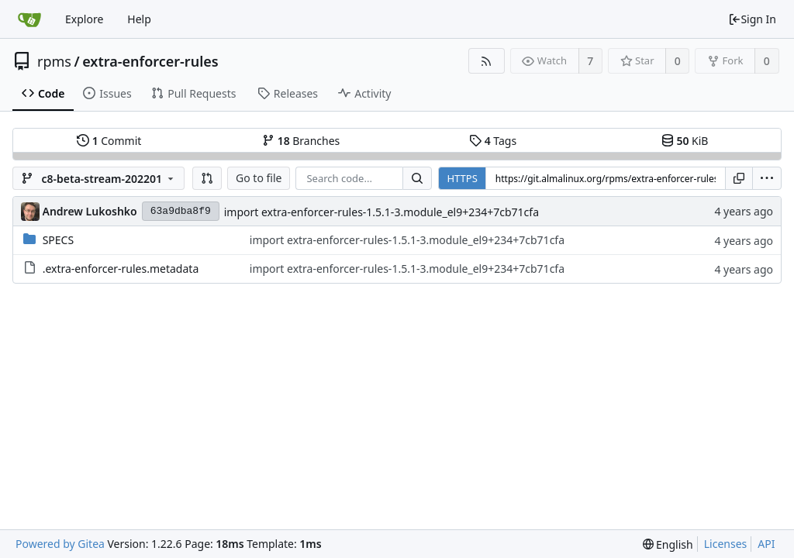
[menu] (767, 178)
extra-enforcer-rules (150, 61)
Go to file (258, 177)
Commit (109, 140)
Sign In (752, 19)
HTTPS (462, 178)
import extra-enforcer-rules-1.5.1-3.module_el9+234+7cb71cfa (381, 212)
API (766, 543)
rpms (54, 61)
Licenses (725, 543)
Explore (84, 19)
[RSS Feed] (486, 61)
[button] (207, 178)
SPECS (58, 239)
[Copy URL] (739, 178)
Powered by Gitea (60, 543)
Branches (301, 140)
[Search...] (417, 178)
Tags (492, 140)
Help (139, 19)
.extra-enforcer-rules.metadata (121, 268)
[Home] (29, 19)
